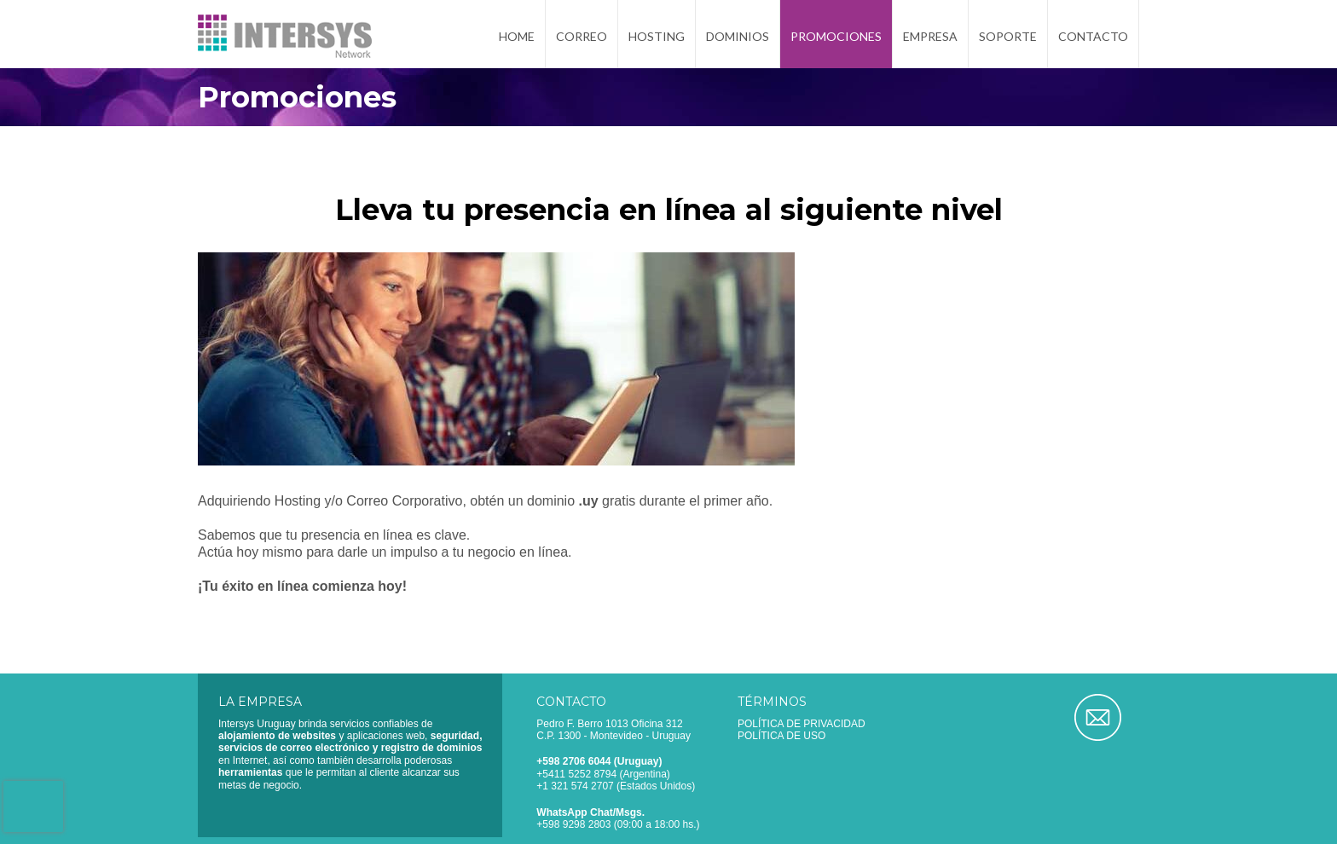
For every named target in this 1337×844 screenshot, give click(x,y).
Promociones (836, 36)
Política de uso (781, 736)
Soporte (1008, 36)
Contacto (1093, 36)
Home (517, 36)
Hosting (656, 36)
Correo (581, 36)
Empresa (930, 36)
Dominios (737, 36)
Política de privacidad (801, 724)
